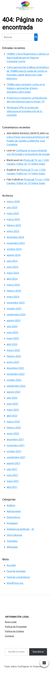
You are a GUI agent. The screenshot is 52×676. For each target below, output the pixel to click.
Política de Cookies (14, 631)
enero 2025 (13, 231)
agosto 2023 (13, 320)
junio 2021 (12, 475)
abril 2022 (12, 415)
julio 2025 (12, 207)
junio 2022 (12, 403)
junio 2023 (12, 332)
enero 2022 (13, 433)
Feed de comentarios (18, 577)
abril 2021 (12, 487)
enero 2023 (13, 362)
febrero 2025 (14, 225)
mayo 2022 (13, 409)
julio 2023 (12, 326)
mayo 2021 (13, 481)
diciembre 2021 (15, 439)
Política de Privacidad (16, 627)
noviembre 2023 (16, 302)
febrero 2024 (14, 290)
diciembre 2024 (15, 237)
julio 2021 (12, 469)
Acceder (11, 565)
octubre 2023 (14, 308)
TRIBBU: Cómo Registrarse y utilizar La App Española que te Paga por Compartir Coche (28, 57)
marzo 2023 (13, 350)
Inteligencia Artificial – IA (20, 529)
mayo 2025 (13, 213)
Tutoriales (12, 541)
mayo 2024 (13, 272)
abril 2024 (12, 278)
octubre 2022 (14, 380)
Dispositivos (13, 517)
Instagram (12, 523)
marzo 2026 (13, 201)
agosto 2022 (13, 391)
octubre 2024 (14, 249)
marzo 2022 (13, 421)
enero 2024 (13, 296)
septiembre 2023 (16, 314)
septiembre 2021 (16, 457)
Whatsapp (12, 547)
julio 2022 (12, 397)
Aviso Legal (11, 622)
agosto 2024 (13, 255)
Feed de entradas (16, 571)
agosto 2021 (13, 463)
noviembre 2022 (16, 374)
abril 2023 (12, 344)
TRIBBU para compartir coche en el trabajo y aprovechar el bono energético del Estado (26, 88)
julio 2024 (12, 261)
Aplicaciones (14, 511)
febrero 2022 (14, 427)
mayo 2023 (13, 338)
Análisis (11, 505)
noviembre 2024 (16, 243)
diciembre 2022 (15, 368)
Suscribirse (38, 651)
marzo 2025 (13, 219)
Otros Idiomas (14, 535)
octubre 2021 (14, 451)
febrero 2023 (14, 356)
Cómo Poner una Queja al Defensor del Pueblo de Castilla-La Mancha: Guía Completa (28, 141)
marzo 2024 (13, 284)
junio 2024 (12, 267)
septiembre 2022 (16, 385)
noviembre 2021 (16, 445)
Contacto (9, 636)
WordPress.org (15, 583)
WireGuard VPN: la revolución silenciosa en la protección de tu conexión (24, 111)
